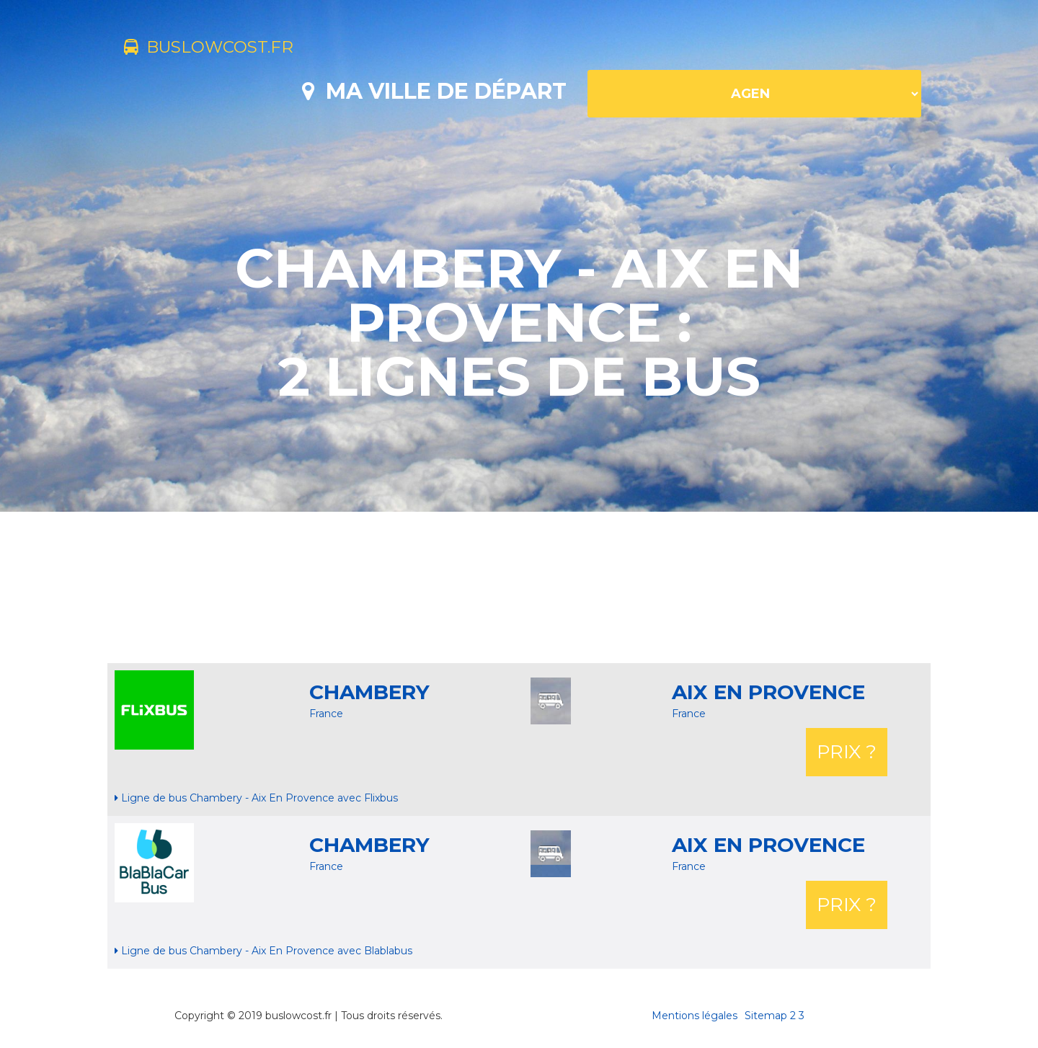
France (326, 713)
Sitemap (766, 1015)
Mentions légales (694, 1015)
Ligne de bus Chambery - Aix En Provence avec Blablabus (263, 950)
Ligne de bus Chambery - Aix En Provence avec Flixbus (256, 797)
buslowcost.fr (221, 49)
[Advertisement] (519, 587)
